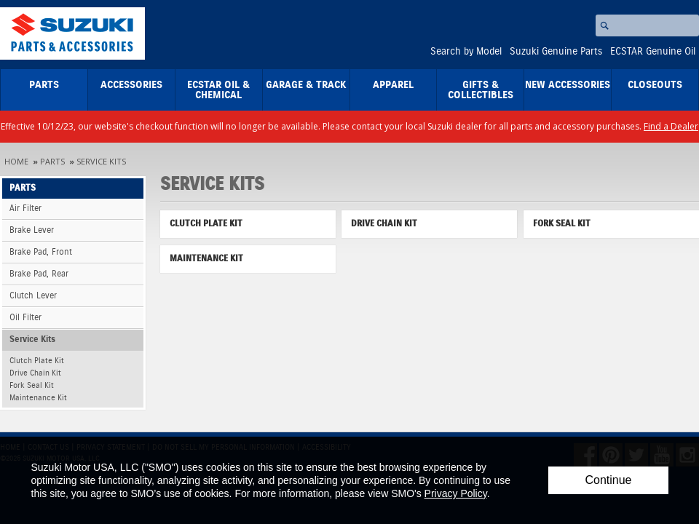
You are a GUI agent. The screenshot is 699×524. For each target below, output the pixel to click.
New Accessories (567, 85)
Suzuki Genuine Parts (556, 51)
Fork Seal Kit (31, 385)
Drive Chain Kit (35, 373)
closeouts (655, 85)
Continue (608, 480)
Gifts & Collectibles (480, 90)
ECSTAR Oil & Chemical (218, 90)
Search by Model (466, 51)
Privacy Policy (455, 493)
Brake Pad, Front (40, 252)
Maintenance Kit (38, 397)
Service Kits (101, 161)
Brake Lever (31, 230)
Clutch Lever (33, 296)
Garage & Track (306, 85)
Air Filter (25, 208)
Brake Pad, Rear (38, 274)
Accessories (131, 85)
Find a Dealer (671, 126)
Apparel (393, 85)
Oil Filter (25, 317)
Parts (44, 85)
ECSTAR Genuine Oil (652, 51)
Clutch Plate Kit (36, 360)
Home (16, 161)
